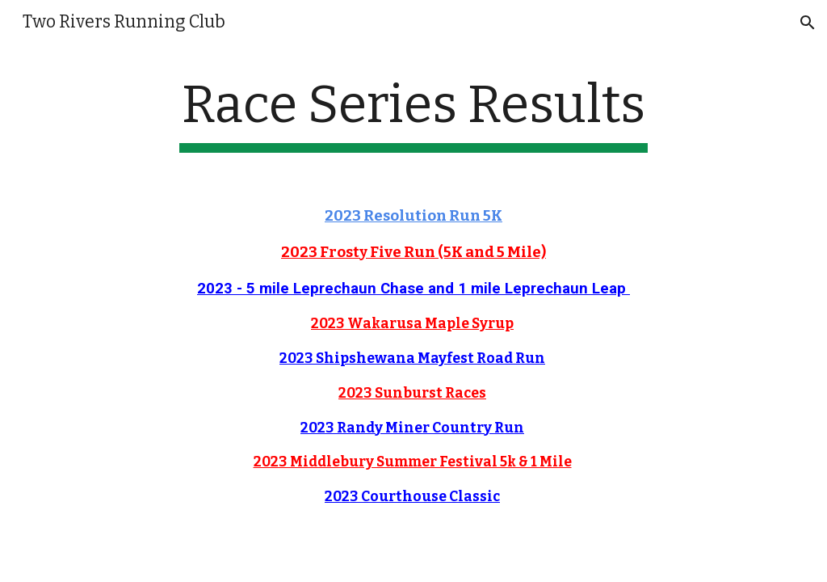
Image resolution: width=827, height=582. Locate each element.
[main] (413, 113)
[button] (807, 22)
